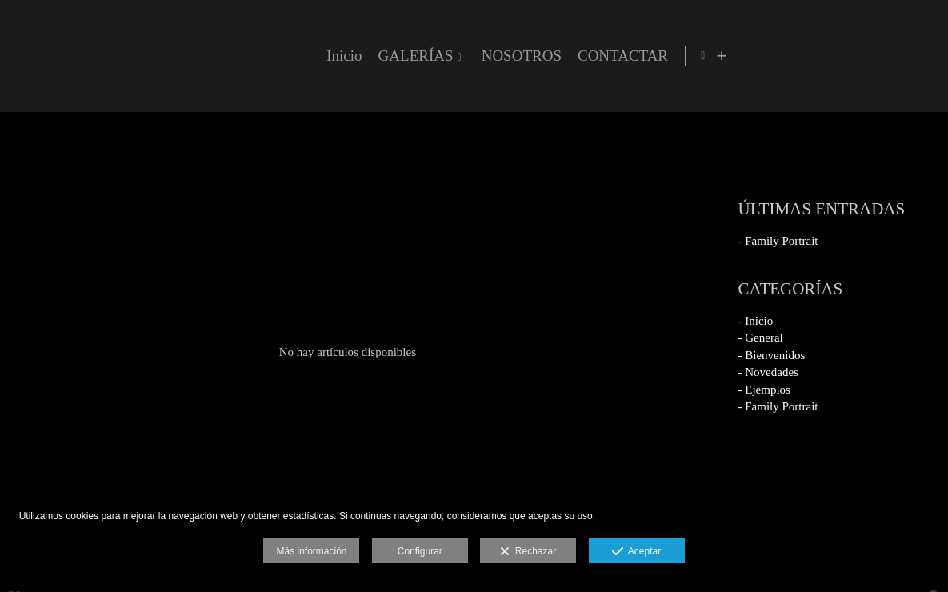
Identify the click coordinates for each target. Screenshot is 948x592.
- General (760, 337)
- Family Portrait (778, 240)
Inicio (542, 56)
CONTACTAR (821, 56)
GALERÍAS (614, 56)
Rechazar (528, 552)
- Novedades (768, 372)
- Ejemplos (764, 389)
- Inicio (756, 320)
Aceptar (636, 552)
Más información (311, 551)
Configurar (420, 551)
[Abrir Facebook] (905, 56)
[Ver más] (923, 56)
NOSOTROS (720, 56)
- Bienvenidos (772, 355)
